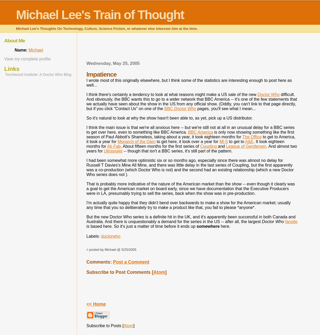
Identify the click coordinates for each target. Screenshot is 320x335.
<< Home (96, 304)
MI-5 (224, 141)
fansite (291, 221)
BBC (180, 108)
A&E (249, 141)
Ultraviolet (113, 151)
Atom (159, 272)
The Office (252, 137)
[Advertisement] (192, 48)
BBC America (200, 132)
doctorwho (110, 236)
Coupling (209, 146)
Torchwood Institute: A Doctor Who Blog (38, 74)
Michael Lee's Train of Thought (100, 15)
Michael (36, 50)
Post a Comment (131, 262)
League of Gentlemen (246, 146)
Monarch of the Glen (136, 141)
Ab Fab (114, 146)
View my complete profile (27, 59)
